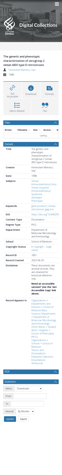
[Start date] (30, 404)
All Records (37, 363)
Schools (35, 343)
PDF (7, 371)
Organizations (38, 300)
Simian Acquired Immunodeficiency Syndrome (41, 191)
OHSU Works (38, 326)
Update (10, 426)
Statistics (10, 389)
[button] (50, 89)
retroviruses (37, 209)
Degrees (44, 330)
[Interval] (24, 419)
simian (51, 206)
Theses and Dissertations (38, 351)
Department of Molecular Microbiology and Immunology (43, 320)
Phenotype (37, 200)
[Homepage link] (31, 24)
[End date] (27, 412)
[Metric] (28, 396)
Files (7, 122)
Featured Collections (42, 356)
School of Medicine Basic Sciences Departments (43, 310)
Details (9, 144)
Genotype (36, 197)
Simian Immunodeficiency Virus (44, 182)
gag (47, 209)
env (52, 209)
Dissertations (38, 360)
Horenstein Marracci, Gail (22, 69)
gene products (39, 206)
